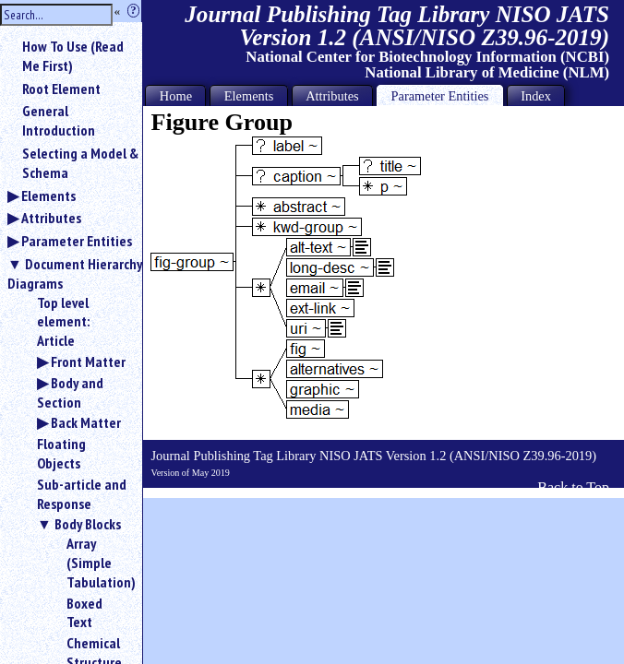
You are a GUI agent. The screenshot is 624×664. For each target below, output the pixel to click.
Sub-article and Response (81, 494)
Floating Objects (61, 453)
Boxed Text (84, 613)
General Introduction (58, 120)
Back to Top (573, 487)
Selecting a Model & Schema (80, 163)
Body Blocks (87, 524)
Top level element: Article (63, 321)
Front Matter (88, 361)
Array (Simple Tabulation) (96, 562)
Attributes (51, 217)
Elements (48, 195)
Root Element (61, 88)
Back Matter (86, 422)
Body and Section (70, 392)
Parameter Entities (76, 240)
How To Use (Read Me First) (73, 56)
